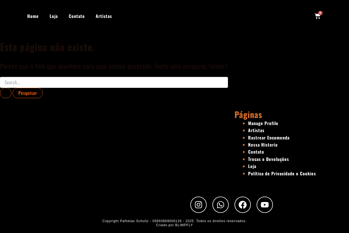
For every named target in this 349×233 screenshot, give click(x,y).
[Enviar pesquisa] (5, 93)
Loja (54, 16)
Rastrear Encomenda (269, 137)
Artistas (104, 16)
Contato (77, 16)
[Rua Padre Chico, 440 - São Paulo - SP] (117, 150)
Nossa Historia (263, 144)
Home (33, 16)
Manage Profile (263, 123)
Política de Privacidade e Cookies (282, 173)
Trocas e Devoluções (268, 159)
